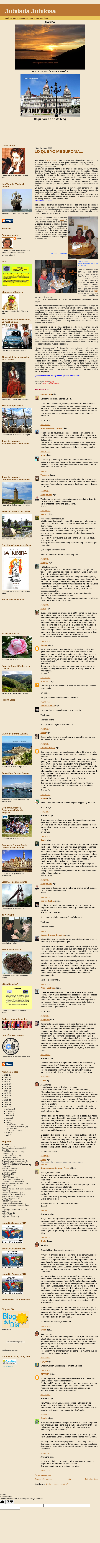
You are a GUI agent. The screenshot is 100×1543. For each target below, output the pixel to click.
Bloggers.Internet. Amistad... (51, 383)
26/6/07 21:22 (45, 471)
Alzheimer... (6, 1144)
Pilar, (96, 291)
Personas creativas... (9, 1198)
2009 (6, 1102)
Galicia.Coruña (7, 1172)
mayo (8, 1133)
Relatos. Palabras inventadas (12, 1204)
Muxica (43, 645)
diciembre (9, 1109)
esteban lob (46, 394)
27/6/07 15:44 (45, 744)
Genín (43, 840)
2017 (6, 1084)
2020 (6, 1077)
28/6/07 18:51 (45, 1016)
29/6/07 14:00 (45, 1370)
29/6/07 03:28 (45, 1164)
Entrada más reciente (43, 1479)
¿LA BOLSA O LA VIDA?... (14, 1130)
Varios (4, 1211)
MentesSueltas (47, 706)
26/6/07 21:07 (45, 452)
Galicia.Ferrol (7, 1174)
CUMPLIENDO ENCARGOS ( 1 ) (17, 1126)
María (43, 732)
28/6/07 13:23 (45, 931)
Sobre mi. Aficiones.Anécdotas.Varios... (16, 1206)
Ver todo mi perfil (8, 255)
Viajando (5, 1215)
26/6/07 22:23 (45, 491)
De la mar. (5, 1154)
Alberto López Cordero (51, 428)
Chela (43, 1080)
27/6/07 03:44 (45, 511)
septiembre (10, 1116)
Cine (3, 1150)
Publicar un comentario (43, 1475)
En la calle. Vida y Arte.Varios (12, 1163)
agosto (8, 1118)
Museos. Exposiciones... (11, 1193)
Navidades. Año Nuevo (10, 1196)
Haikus (4, 1176)
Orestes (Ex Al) (47, 747)
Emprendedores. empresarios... (13, 1161)
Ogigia (43, 1361)
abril (8, 1135)
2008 (6, 1105)
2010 (6, 1100)
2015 (6, 1089)
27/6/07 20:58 (45, 836)
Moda (4, 1187)
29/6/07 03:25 (45, 1156)
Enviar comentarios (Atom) (57, 1484)
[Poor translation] (9, 1502)
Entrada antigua (91, 1479)
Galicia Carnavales (9, 1168)
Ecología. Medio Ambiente (11, 1159)
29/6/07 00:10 (45, 1077)
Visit (9, 1350)
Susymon (45, 1019)
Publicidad (5, 1200)
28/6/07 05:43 (45, 897)
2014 (6, 1091)
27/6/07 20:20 (45, 812)
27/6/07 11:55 (45, 702)
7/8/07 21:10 (44, 1470)
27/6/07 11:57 (45, 729)
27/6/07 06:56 (45, 605)
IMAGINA (44, 1374)
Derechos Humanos (9, 1157)
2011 (6, 1098)
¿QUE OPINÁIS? (11, 1128)
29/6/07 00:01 (45, 1055)
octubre (9, 1114)
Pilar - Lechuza (47, 988)
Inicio (68, 1479)
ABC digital (51, 160)
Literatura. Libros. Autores (11, 1181)
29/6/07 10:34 (45, 1326)
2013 (6, 1093)
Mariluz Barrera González (52, 935)
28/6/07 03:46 (45, 880)
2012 (6, 1095)
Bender (43, 1418)
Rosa (62, 220)
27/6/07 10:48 (45, 641)
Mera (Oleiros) (7, 1185)
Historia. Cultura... (8, 1178)
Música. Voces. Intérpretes (11, 1194)
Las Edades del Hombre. (11, 1180)
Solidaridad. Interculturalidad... (13, 1209)
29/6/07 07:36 (45, 1237)
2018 (6, 1082)
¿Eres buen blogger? (8, 1366)
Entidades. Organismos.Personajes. (15, 1165)
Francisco (45, 681)
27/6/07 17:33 (45, 795)
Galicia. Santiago (8, 1170)
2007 (6, 1107)
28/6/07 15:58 (45, 984)
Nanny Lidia (46, 495)
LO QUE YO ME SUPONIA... (15, 1125)
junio (8, 1123)
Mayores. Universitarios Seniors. (14, 1183)
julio (7, 1120)
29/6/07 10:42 (45, 1358)
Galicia (4, 1167)
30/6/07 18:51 (45, 1395)
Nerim (43, 608)
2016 (6, 1086)
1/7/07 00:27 (44, 1414)
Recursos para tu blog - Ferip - (55, 1168)
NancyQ (44, 562)
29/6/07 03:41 (45, 1210)
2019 (6, 1079)
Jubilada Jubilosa (30, 11)
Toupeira (44, 475)
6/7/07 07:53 (44, 1453)
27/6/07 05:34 (45, 559)
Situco (43, 798)
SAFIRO (44, 514)
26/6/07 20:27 (45, 425)
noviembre (10, 1111)
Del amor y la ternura (9, 1155)
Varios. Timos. (7, 1213)
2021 (6, 1075)
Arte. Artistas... (7, 1146)
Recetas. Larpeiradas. (10, 1202)
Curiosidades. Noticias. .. (11, 1152)
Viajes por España (8, 1217)
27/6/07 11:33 (45, 678)
